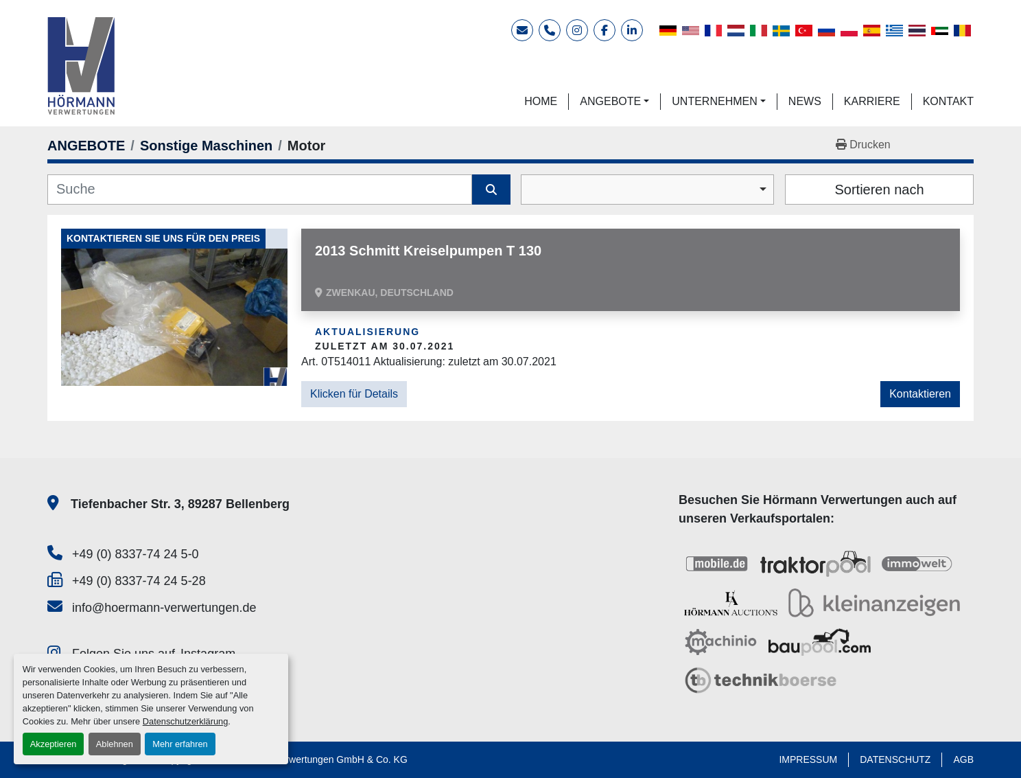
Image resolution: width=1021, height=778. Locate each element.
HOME (540, 101)
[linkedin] (632, 30)
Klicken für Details (354, 394)
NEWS (804, 101)
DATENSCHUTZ (895, 759)
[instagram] (577, 30)
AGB (963, 759)
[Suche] (259, 189)
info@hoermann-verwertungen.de (164, 608)
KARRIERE (872, 101)
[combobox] (647, 189)
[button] (614, 101)
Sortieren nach (879, 189)
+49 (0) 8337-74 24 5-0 (135, 554)
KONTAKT (948, 101)
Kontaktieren (920, 394)
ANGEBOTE (610, 101)
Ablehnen (114, 744)
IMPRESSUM (808, 759)
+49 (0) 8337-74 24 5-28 (139, 581)
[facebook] (604, 30)
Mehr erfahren (179, 744)
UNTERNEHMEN (714, 101)
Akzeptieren (53, 744)
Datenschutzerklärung (185, 721)
